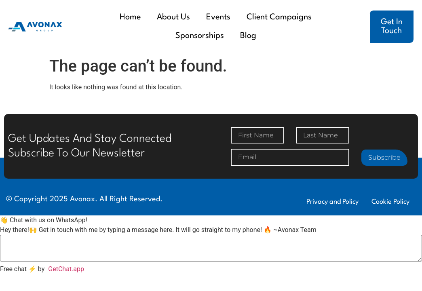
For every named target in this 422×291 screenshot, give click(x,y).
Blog (248, 36)
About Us (173, 17)
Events (218, 17)
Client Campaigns (279, 17)
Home (130, 17)
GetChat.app (66, 269)
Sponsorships (199, 36)
